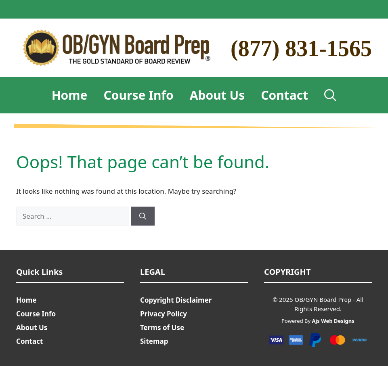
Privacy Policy (163, 313)
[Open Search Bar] (330, 95)
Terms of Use (162, 327)
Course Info (139, 95)
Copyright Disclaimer (176, 300)
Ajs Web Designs (333, 320)
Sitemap (154, 341)
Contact (284, 95)
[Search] (143, 216)
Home (70, 95)
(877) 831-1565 (301, 48)
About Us (217, 95)
